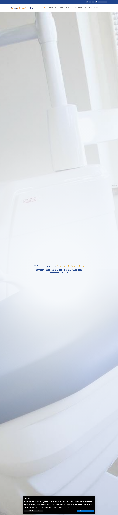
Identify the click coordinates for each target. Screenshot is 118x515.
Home (13, 13)
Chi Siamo (20, 13)
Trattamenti (46, 13)
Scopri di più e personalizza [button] (33, 510)
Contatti (71, 13)
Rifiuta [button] (80, 510)
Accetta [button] (90, 510)
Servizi (64, 13)
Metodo (28, 13)
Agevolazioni (56, 13)
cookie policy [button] (44, 503)
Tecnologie (36, 13)
